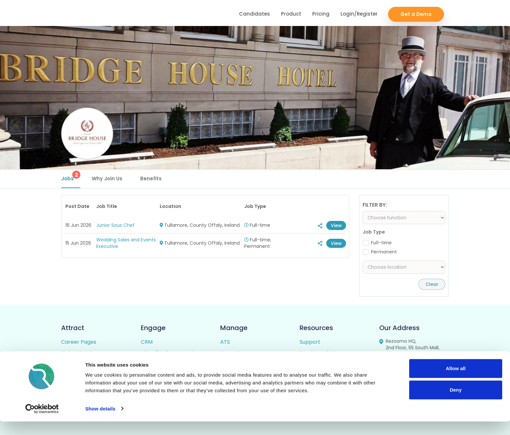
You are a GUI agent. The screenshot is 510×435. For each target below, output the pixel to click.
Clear (430, 284)
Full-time (381, 243)
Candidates (254, 13)
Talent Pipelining (162, 364)
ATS (225, 342)
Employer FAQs (319, 353)
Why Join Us (107, 178)
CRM (147, 342)
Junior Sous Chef (115, 225)
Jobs (70, 176)
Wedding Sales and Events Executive (126, 243)
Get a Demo (416, 13)
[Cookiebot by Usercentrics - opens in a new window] (42, 422)
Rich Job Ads (77, 353)
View (335, 225)
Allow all (456, 382)
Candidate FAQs (320, 364)
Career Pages (78, 342)
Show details (100, 422)
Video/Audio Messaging (170, 353)
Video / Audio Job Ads (88, 364)
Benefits (151, 178)
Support (310, 342)
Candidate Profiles (243, 364)
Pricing (320, 13)
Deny (456, 403)
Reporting (233, 353)
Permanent (384, 252)
